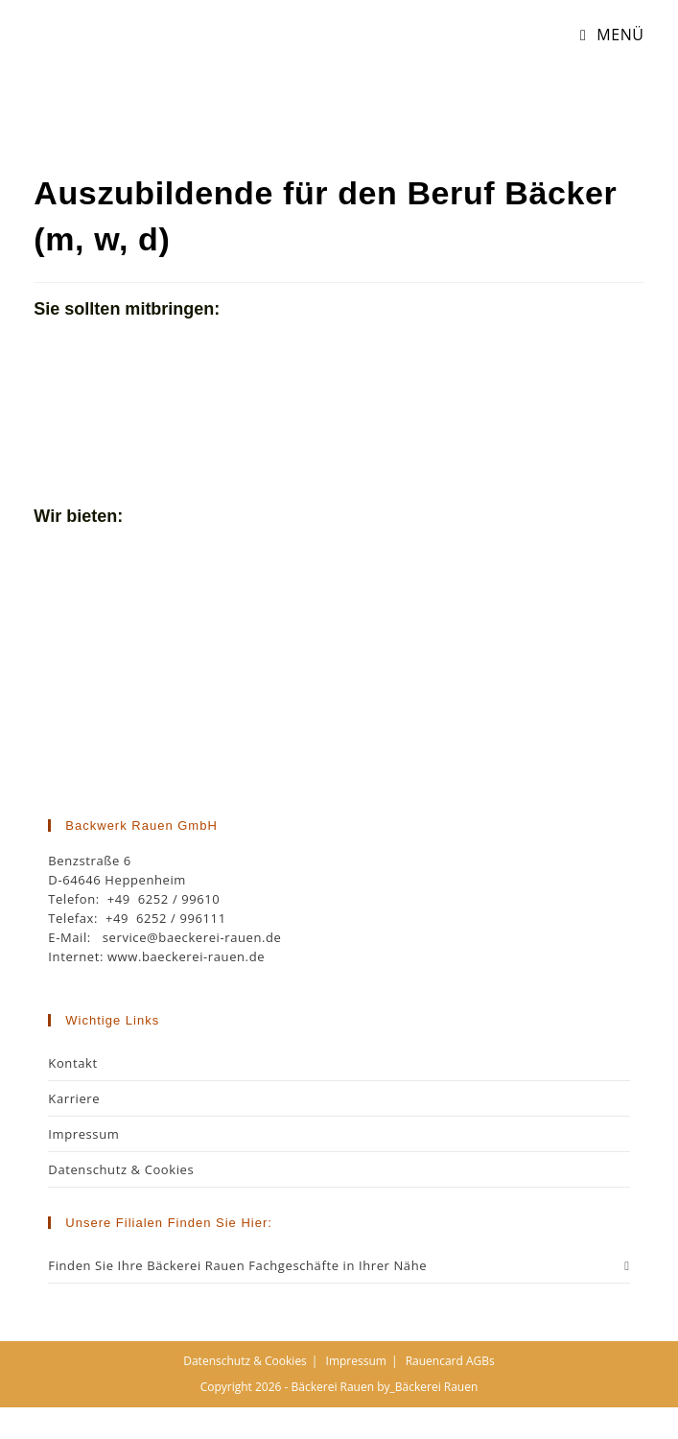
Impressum (83, 1134)
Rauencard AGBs (450, 1361)
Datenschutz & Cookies (121, 1169)
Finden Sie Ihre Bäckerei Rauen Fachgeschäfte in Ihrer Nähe (338, 1265)
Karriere (74, 1098)
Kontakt (72, 1063)
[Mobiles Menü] (605, 34)
